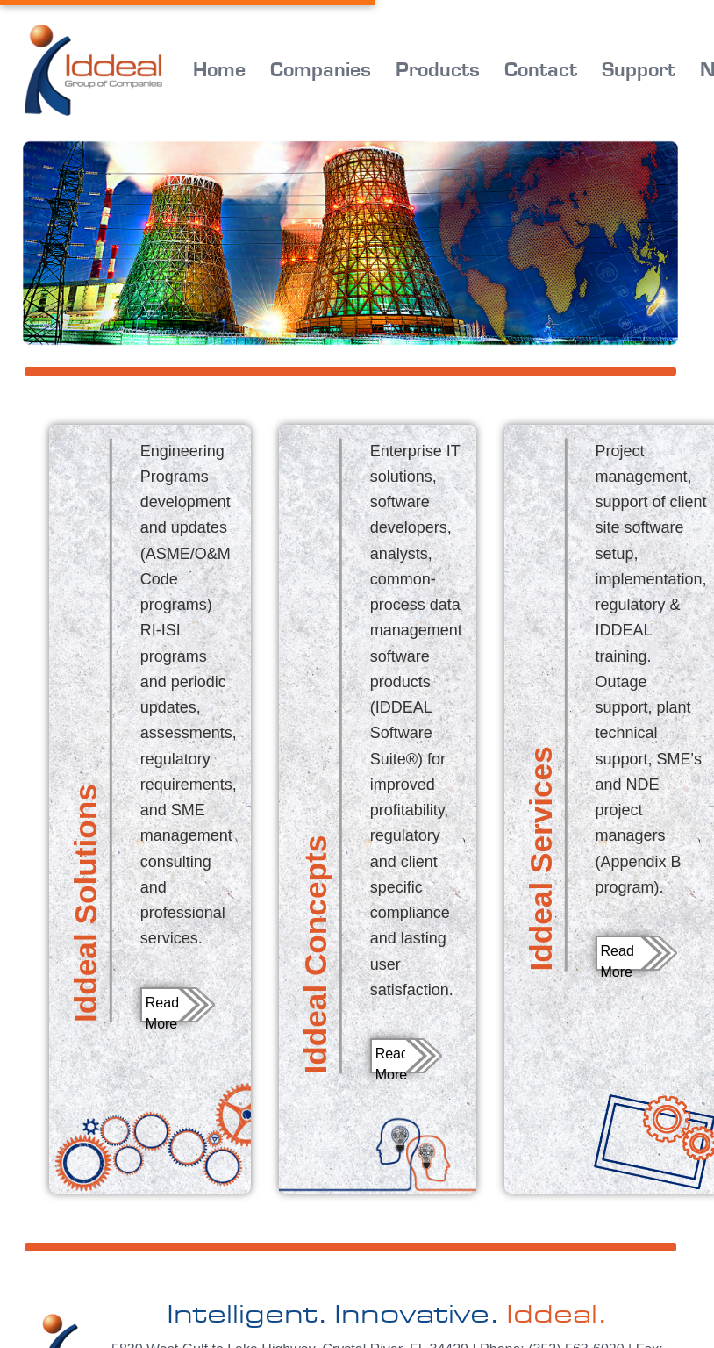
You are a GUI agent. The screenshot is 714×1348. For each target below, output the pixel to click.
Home (219, 70)
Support (638, 70)
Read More (162, 1008)
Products (438, 70)
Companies (320, 70)
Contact (540, 70)
